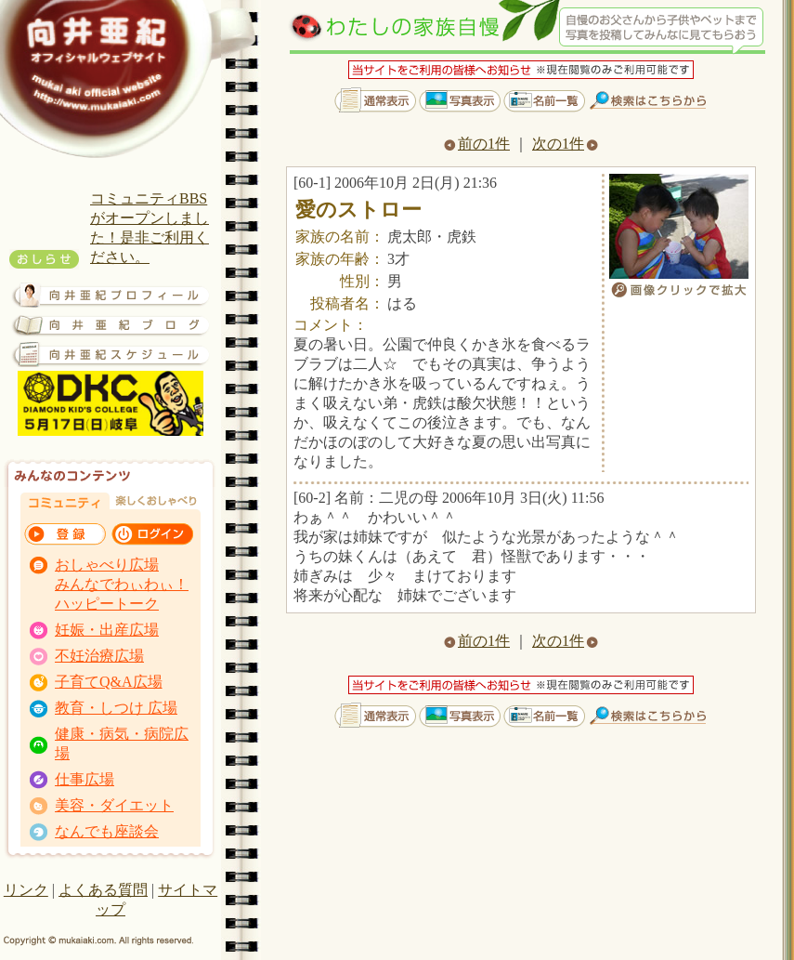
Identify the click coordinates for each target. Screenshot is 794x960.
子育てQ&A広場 (109, 682)
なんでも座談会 (107, 831)
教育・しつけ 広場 (116, 708)
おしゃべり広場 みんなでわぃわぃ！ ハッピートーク (122, 584)
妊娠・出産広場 (107, 630)
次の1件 (565, 143)
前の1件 (477, 143)
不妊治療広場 (99, 656)
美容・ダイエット (114, 805)
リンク (26, 890)
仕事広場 (84, 779)
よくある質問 (103, 890)
